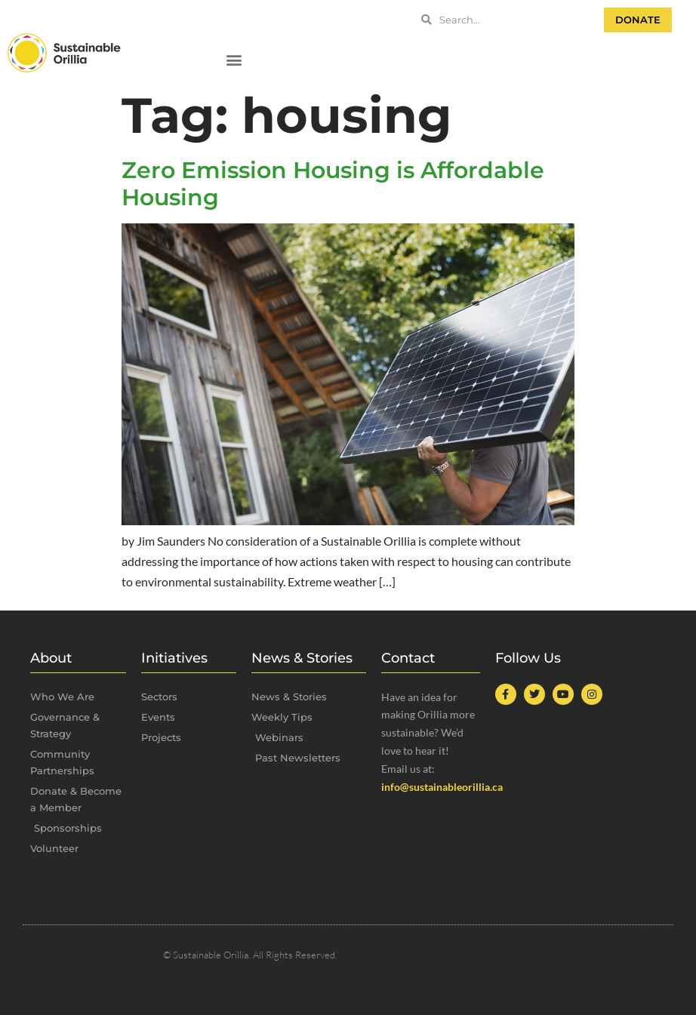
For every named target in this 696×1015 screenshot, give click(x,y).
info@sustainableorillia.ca (442, 786)
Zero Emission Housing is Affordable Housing (333, 183)
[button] (233, 60)
